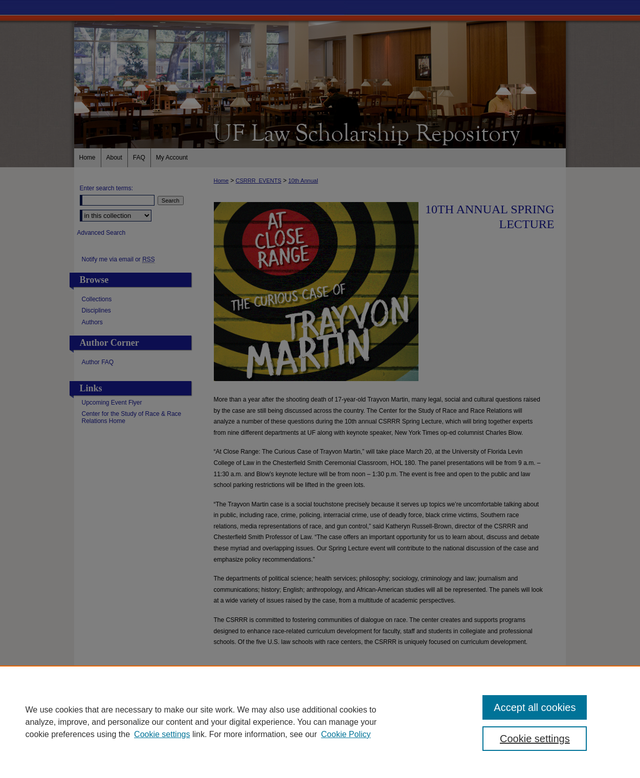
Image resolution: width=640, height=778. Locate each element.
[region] (320, 721)
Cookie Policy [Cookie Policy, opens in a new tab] (346, 734)
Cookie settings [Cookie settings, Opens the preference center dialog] (535, 738)
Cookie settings (162, 734)
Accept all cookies (535, 707)
